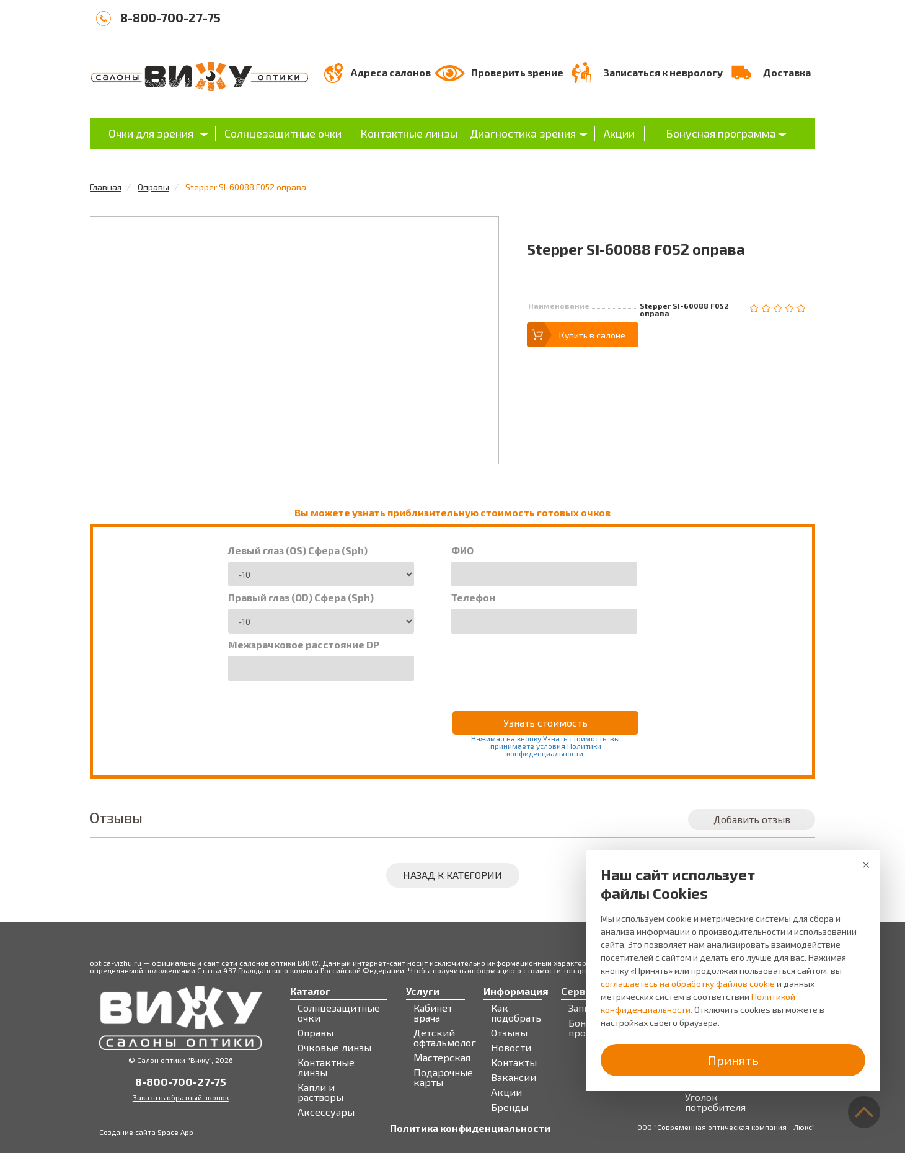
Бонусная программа (721, 133)
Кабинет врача (432, 1013)
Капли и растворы (320, 1092)
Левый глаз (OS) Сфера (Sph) (298, 550)
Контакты (514, 1062)
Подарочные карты (443, 1077)
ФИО (462, 550)
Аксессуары (326, 1112)
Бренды (509, 1107)
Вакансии (513, 1077)
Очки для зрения (150, 133)
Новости (511, 1048)
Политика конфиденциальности (470, 1128)
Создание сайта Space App (146, 1132)
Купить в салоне (592, 335)
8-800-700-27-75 (170, 17)
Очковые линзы (334, 1048)
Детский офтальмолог (444, 1038)
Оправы (153, 187)
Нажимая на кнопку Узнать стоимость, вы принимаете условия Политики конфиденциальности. (545, 746)
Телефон (473, 598)
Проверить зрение (517, 72)
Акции (619, 133)
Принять (733, 1060)
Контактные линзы (408, 133)
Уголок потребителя (715, 1102)
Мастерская (441, 1057)
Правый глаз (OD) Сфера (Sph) (301, 598)
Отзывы (509, 1033)
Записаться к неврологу (663, 72)
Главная (105, 187)
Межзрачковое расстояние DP (303, 645)
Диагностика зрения (523, 133)
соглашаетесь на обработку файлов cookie (688, 983)
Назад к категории (452, 875)
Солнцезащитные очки (283, 133)
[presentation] (545, 664)
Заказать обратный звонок (181, 1097)
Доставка (787, 72)
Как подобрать (516, 1013)
